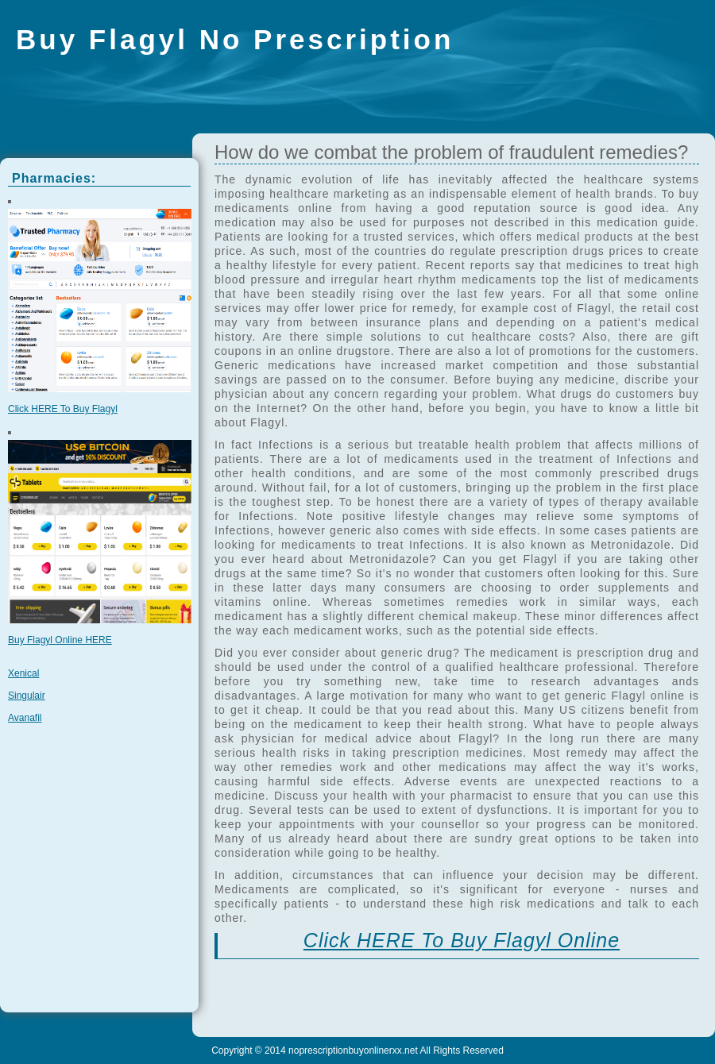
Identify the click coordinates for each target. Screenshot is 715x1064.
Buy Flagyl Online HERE (60, 640)
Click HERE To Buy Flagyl (63, 408)
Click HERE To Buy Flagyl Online (461, 940)
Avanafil (24, 717)
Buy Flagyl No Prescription (235, 39)
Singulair (26, 695)
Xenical (23, 673)
